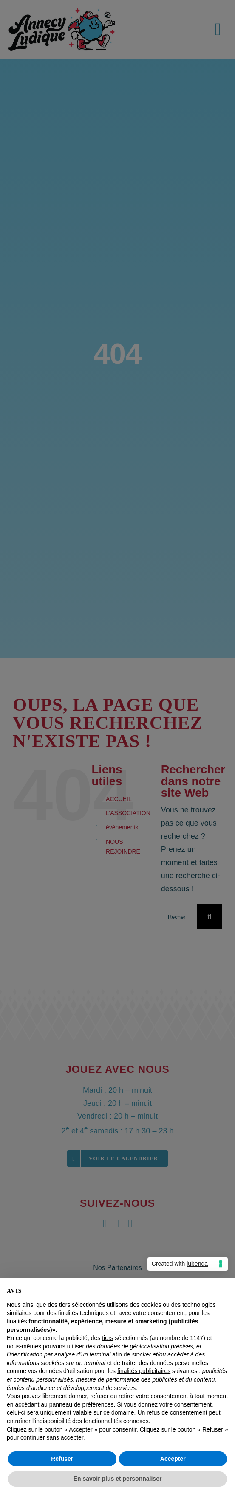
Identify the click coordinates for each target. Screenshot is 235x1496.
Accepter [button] (173, 1458)
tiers (107, 1337)
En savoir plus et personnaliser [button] (118, 1478)
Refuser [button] (62, 1458)
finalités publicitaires (143, 1371)
